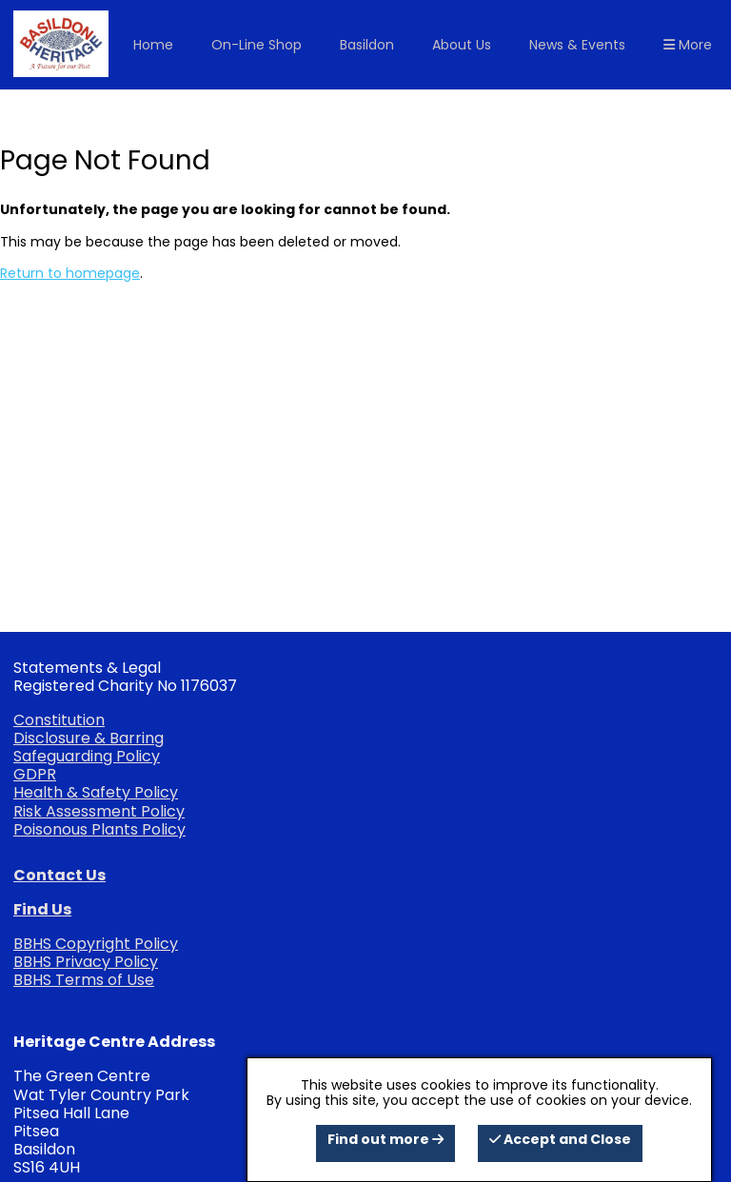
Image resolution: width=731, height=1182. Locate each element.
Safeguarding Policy (86, 756)
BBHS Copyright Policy (95, 944)
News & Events (577, 44)
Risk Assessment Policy (99, 811)
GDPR (34, 774)
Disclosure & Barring (88, 738)
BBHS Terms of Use (83, 980)
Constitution (59, 720)
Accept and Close (560, 1139)
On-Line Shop (256, 44)
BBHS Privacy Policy (85, 962)
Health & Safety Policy (95, 792)
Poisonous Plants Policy (99, 829)
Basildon (367, 44)
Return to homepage (70, 273)
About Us (461, 44)
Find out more (385, 1139)
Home (153, 44)
